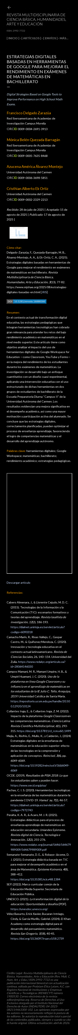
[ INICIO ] (13, 38)
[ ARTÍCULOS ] (31, 38)
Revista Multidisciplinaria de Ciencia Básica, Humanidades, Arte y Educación (36, 19)
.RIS (44, 292)
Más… (64, 38)
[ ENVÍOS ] (50, 38)
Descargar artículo (18, 582)
